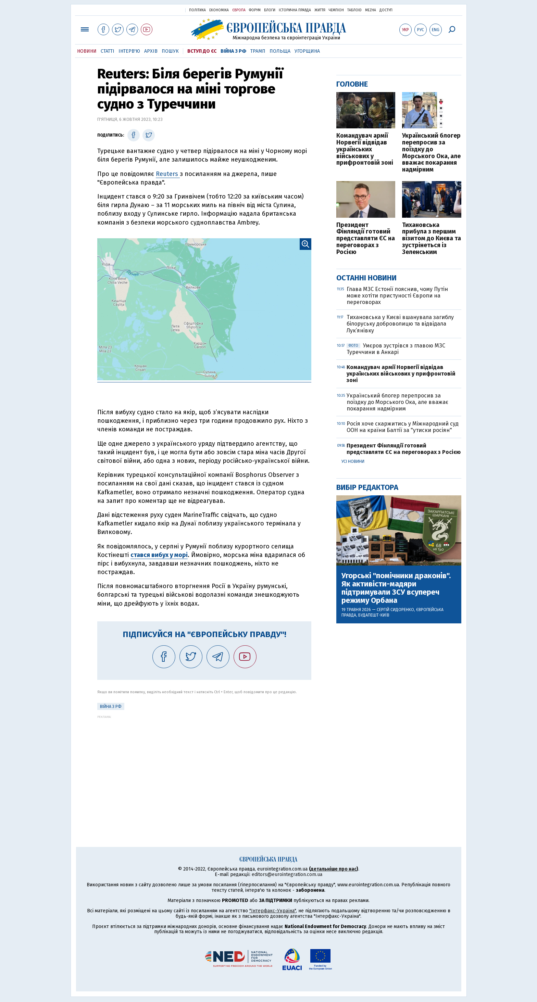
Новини (87, 51)
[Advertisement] (204, 766)
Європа (239, 10)
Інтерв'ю (129, 51)
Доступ (385, 10)
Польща (280, 51)
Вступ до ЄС (201, 51)
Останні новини (366, 277)
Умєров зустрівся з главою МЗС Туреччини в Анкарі (396, 348)
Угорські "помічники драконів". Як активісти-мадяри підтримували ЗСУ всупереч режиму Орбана (396, 588)
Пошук (170, 51)
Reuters (168, 174)
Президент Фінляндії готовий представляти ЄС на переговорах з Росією (365, 239)
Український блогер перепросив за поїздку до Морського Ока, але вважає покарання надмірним (431, 152)
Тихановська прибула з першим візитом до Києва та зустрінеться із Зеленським (431, 239)
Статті (107, 51)
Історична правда (295, 10)
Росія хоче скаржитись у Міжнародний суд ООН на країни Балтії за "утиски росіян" (403, 426)
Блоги (269, 10)
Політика (197, 10)
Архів (151, 51)
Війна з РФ (233, 51)
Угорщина (307, 51)
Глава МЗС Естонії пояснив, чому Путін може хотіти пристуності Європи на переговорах (397, 295)
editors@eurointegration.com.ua (287, 874)
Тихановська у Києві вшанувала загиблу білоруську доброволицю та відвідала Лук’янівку (400, 323)
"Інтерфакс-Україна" (272, 911)
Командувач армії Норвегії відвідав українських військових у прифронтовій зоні (364, 149)
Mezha (370, 10)
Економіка (219, 10)
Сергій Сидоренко (395, 609)
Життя (319, 10)
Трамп (257, 51)
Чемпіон (336, 10)
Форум (255, 10)
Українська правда (163, 9)
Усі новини (352, 461)
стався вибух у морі (159, 555)
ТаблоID (354, 10)
